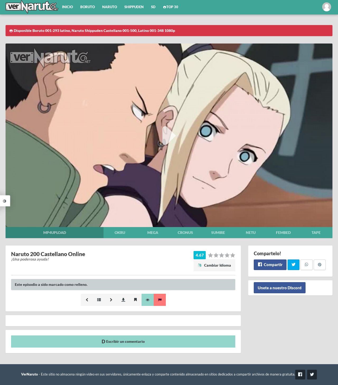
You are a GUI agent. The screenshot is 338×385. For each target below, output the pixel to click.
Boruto (87, 7)
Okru (120, 232)
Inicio (67, 7)
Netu (251, 232)
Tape (316, 232)
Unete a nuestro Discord (280, 287)
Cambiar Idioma (214, 265)
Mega (152, 232)
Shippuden (134, 7)
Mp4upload (54, 232)
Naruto (109, 7)
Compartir (270, 264)
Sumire (218, 232)
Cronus (185, 232)
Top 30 (170, 7)
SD (153, 7)
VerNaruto (29, 374)
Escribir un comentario (123, 341)
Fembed (283, 232)
